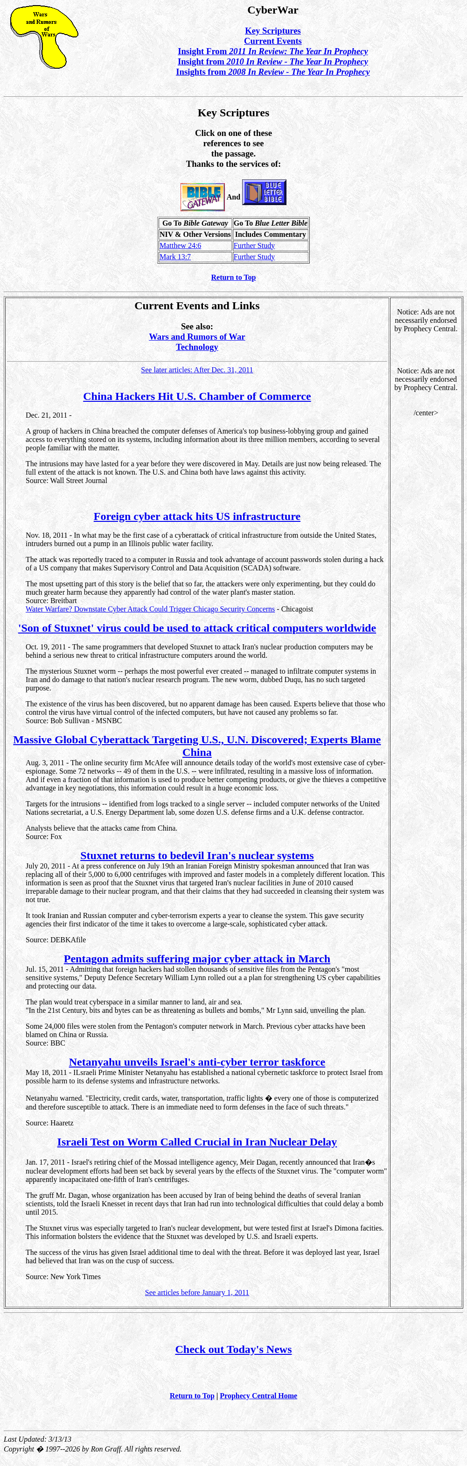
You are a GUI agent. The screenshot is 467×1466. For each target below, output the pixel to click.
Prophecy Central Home (258, 1396)
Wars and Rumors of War (197, 337)
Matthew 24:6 (180, 245)
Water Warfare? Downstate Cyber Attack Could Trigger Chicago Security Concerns (150, 609)
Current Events (273, 41)
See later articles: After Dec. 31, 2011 (197, 370)
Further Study (254, 245)
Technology (197, 347)
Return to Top (233, 277)
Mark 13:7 (175, 257)
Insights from (272, 72)
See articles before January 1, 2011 (197, 1292)
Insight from (273, 61)
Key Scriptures (273, 31)
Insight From (273, 51)
